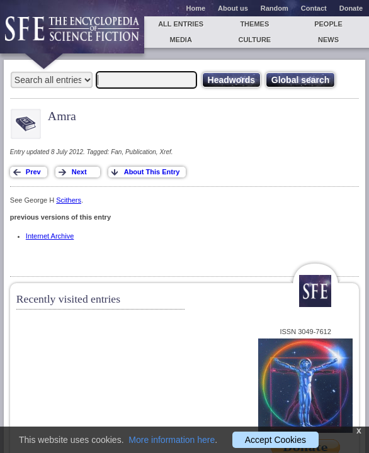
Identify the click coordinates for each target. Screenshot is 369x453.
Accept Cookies (275, 440)
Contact (314, 8)
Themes (254, 24)
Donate (351, 8)
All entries (180, 24)
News (328, 39)
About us (233, 8)
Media (180, 39)
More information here (171, 440)
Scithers (68, 200)
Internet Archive (50, 236)
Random (274, 8)
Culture (254, 39)
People (328, 24)
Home (196, 8)
